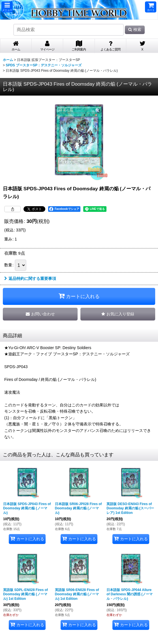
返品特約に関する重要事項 (30, 278)
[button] (7, 6)
